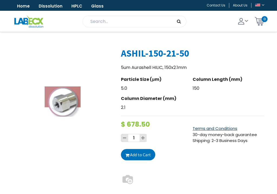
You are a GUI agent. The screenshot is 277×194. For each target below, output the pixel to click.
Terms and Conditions (215, 128)
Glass (97, 6)
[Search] (178, 21)
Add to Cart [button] (138, 154)
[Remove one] (124, 138)
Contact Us (216, 5)
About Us (240, 5)
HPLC (76, 6)
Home (23, 6)
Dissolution (50, 6)
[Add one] (143, 138)
